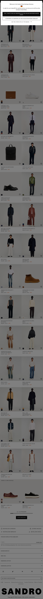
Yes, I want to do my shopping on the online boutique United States (21, 14)
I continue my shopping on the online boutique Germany (21, 18)
